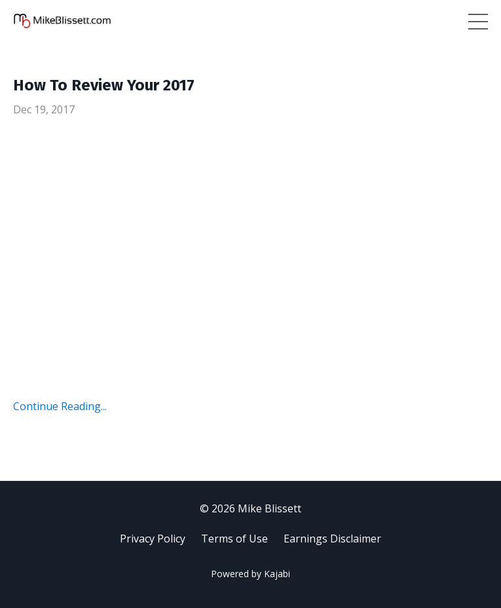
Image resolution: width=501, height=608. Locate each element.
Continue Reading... (60, 406)
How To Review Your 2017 (104, 85)
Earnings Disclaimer (332, 538)
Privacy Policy (152, 538)
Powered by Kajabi (250, 573)
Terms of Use (234, 538)
